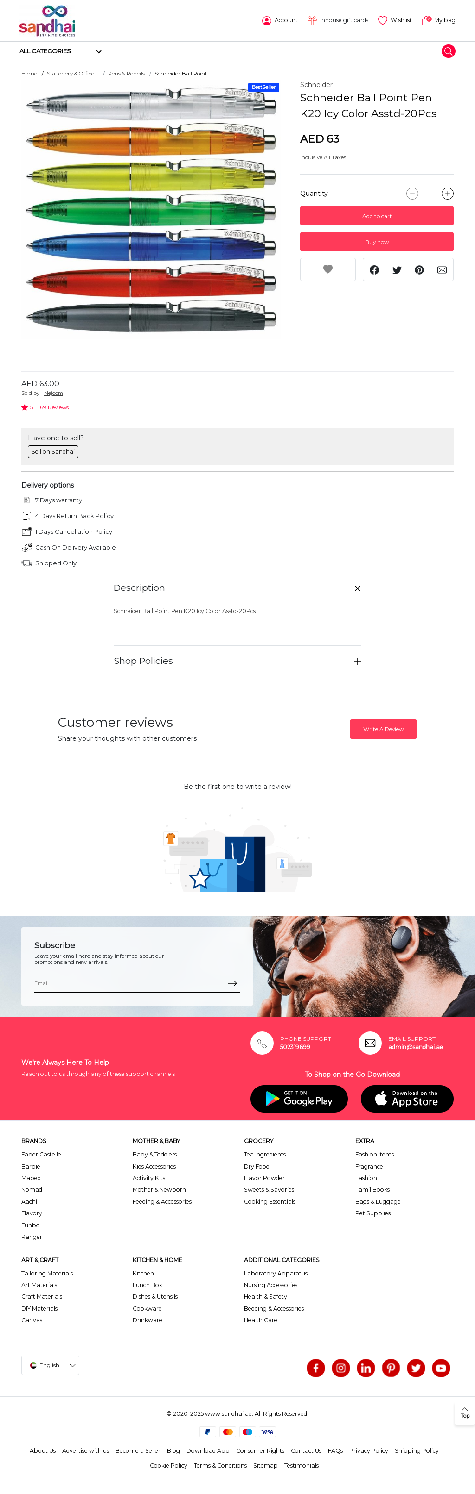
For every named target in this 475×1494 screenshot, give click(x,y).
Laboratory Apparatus (276, 1272)
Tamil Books (372, 1189)
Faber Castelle (41, 1153)
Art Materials (39, 1284)
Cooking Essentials (269, 1201)
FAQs (335, 1450)
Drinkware (147, 1319)
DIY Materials (39, 1308)
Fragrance (369, 1166)
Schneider (316, 84)
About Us (43, 1450)
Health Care (260, 1319)
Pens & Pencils (126, 73)
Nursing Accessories (270, 1284)
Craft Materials (41, 1296)
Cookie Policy (168, 1465)
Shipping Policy (417, 1450)
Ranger (31, 1236)
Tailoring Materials (47, 1272)
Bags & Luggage (378, 1201)
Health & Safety (265, 1296)
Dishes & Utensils (155, 1296)
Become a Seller (138, 1450)
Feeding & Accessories (162, 1201)
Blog (173, 1450)
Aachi (29, 1201)
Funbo (30, 1224)
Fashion (366, 1177)
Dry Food (257, 1166)
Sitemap (265, 1465)
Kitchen (143, 1272)
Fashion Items (374, 1153)
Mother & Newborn (159, 1189)
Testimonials (301, 1465)
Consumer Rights (260, 1450)
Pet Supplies (373, 1212)
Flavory (31, 1212)
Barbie (30, 1166)
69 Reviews (54, 406)
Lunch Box (147, 1284)
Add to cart (377, 215)
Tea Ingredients (265, 1153)
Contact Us (306, 1450)
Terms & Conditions (220, 1465)
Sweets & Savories (269, 1189)
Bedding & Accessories (274, 1308)
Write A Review (383, 728)
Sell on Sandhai (53, 451)
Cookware (147, 1308)
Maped (31, 1177)
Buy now (377, 241)
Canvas (31, 1319)
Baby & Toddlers (155, 1153)
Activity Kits (149, 1177)
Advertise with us (85, 1450)
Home (29, 73)
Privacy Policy (368, 1450)
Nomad (31, 1189)
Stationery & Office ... (72, 73)
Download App (208, 1450)
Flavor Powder (264, 1177)
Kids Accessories (154, 1166)
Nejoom (53, 392)
